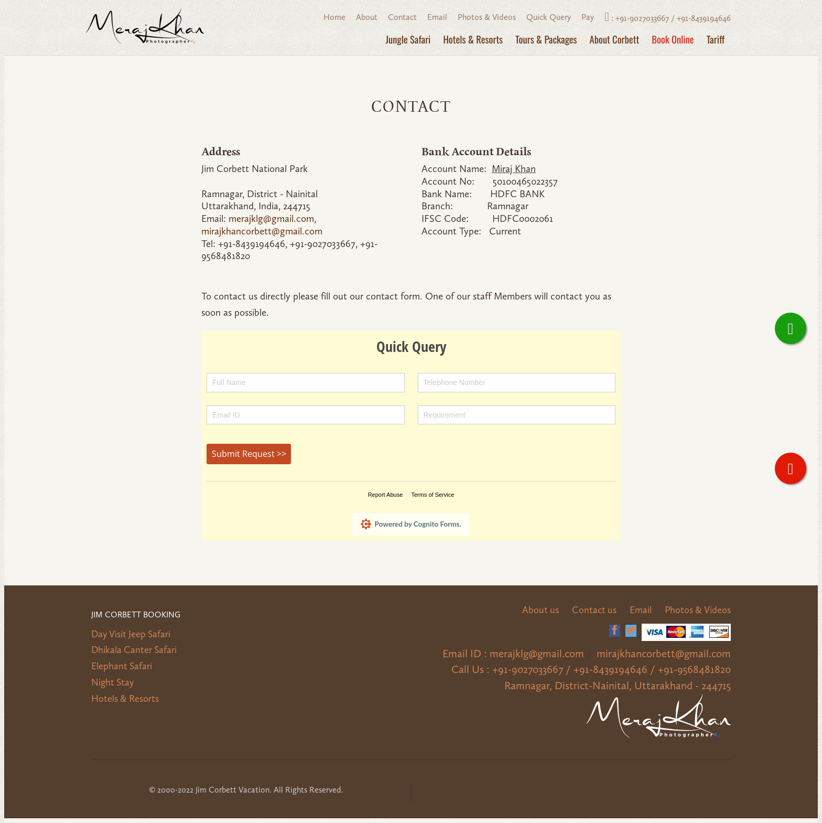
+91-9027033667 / (646, 18)
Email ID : (475, 654)
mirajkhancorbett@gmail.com (261, 231)
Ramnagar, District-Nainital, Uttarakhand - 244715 (623, 686)
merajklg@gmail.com (271, 218)
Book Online (673, 39)
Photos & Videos (487, 17)
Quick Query (548, 17)
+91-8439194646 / (624, 670)
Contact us (592, 610)
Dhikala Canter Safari (135, 650)
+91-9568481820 (697, 670)
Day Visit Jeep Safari (132, 634)
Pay (587, 17)
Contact (402, 17)
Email (437, 17)
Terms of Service (432, 494)
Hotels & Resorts (473, 39)
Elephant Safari (122, 666)
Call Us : (488, 670)
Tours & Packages (546, 39)
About (366, 17)
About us (537, 610)
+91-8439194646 (704, 18)
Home (334, 17)
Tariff (715, 39)
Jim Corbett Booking (136, 616)
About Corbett (615, 39)
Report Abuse (385, 494)
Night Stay (113, 682)
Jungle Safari (408, 39)
